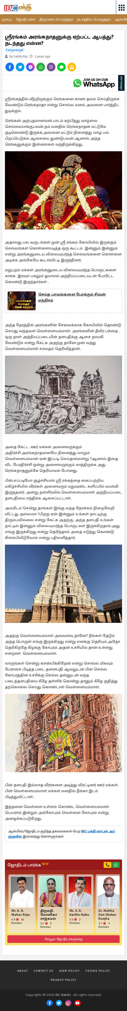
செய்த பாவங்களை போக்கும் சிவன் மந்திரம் (72, 297)
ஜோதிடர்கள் (25, 19)
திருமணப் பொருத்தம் (56, 19)
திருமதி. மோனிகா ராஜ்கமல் (48, 915)
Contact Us (43, 971)
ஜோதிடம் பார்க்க (27, 865)
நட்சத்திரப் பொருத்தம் (94, 19)
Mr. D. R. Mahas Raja (20, 913)
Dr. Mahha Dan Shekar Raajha (107, 915)
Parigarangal (14, 50)
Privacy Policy (63, 980)
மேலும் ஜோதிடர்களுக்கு (64, 939)
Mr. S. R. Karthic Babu (79, 913)
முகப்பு (7, 19)
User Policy (69, 971)
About (22, 971)
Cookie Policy (97, 971)
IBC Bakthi (63, 995)
